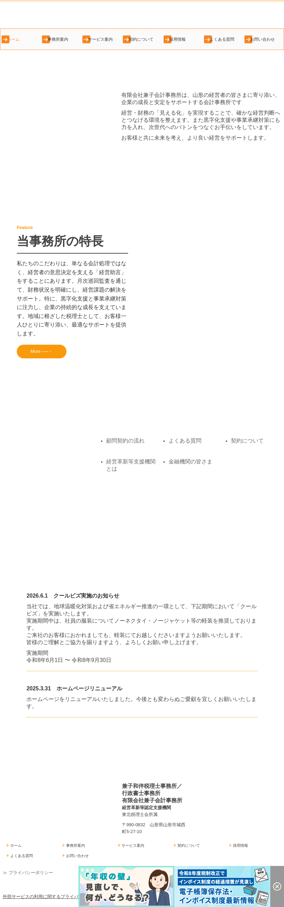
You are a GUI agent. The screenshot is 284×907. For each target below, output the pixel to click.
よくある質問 (222, 39)
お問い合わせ (262, 39)
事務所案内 (58, 39)
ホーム (13, 39)
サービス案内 (100, 39)
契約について (141, 39)
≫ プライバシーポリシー (28, 872)
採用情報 (177, 39)
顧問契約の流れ (125, 441)
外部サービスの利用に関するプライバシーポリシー (54, 896)
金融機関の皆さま (190, 461)
